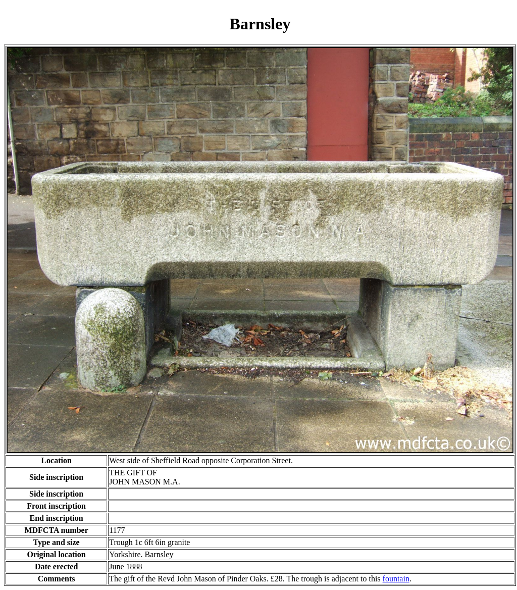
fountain (396, 578)
